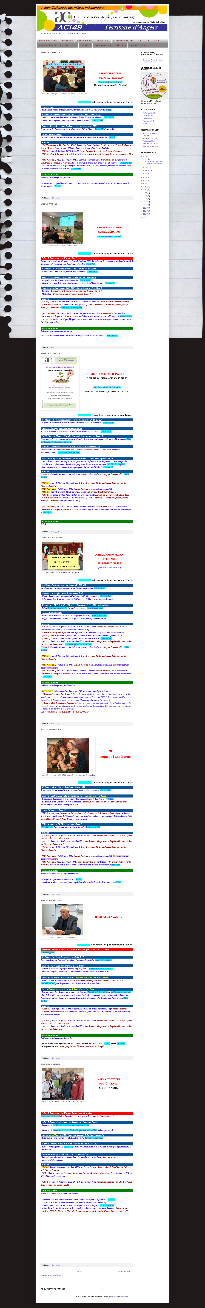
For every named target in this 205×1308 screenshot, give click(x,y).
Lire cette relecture (103, 960)
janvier (147, 173)
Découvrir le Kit (93, 827)
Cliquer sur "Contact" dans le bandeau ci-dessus (153, 61)
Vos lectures (120, 45)
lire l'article (112, 336)
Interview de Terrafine (97, 992)
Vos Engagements (68, 45)
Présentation (67, 41)
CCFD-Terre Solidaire (123, 41)
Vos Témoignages (103, 45)
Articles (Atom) (55, 1275)
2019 (145, 196)
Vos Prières (85, 45)
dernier (123, 163)
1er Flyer (47, 512)
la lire (110, 799)
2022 (145, 186)
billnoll (112, 1296)
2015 (145, 208)
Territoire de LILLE (149, 141)
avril (146, 159)
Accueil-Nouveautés (48, 41)
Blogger (126, 1296)
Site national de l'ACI (150, 138)
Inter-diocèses (147, 118)
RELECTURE (153, 41)
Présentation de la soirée (109, 236)
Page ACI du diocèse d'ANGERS (150, 135)
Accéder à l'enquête (116, 464)
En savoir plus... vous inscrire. (78, 644)
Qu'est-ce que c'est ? (56, 608)
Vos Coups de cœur (47, 45)
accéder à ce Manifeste (69, 452)
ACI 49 (51, 198)
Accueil (79, 1271)
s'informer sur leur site (121, 992)
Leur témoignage (94, 608)
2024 (145, 180)
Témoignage (47, 827)
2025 (145, 177)
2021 (145, 190)
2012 (145, 217)
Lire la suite (108, 423)
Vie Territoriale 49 (149, 113)
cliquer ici (108, 467)
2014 (145, 211)
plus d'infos (107, 638)
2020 (145, 193)
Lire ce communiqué (94, 1138)
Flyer (129, 163)
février (147, 170)
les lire (58, 186)
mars (147, 167)
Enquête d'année (84, 41)
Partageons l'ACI (148, 121)
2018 (145, 199)
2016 (145, 205)
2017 (145, 202)
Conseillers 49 (148, 116)
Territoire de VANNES (150, 146)
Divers (145, 124)
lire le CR (99, 129)
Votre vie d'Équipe (138, 45)
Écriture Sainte (102, 41)
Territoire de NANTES (150, 144)
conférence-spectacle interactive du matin (71, 1125)
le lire (109, 110)
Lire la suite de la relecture (101, 969)
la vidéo (121, 1043)
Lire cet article (106, 1205)
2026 (145, 156)
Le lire (111, 1199)
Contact (140, 41)
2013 (145, 214)
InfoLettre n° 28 (99, 615)
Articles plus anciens (125, 1271)
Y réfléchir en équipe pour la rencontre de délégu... (154, 162)
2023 (145, 183)
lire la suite (93, 272)
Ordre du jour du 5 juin (110, 82)
